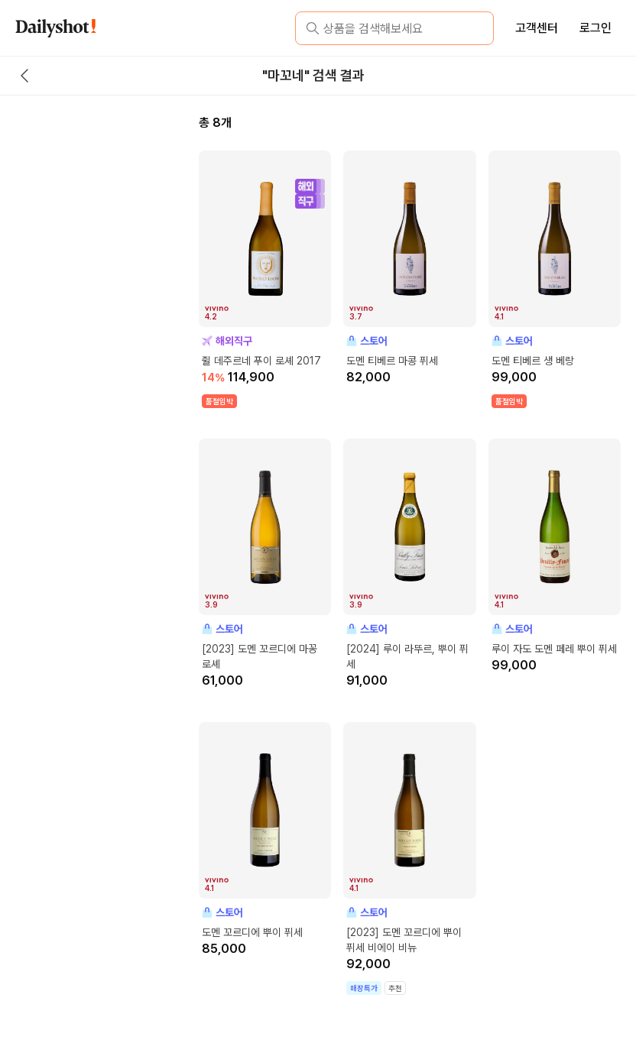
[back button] (24, 75)
